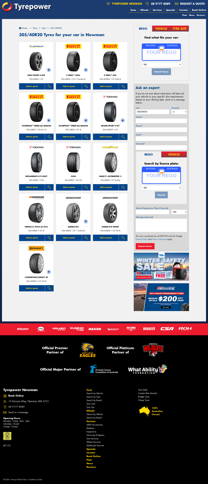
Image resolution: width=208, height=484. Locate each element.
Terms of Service (159, 239)
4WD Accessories (94, 424)
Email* (139, 134)
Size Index (143, 389)
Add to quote (32, 86)
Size (138, 108)
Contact (183, 10)
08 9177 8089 (160, 3)
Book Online (199, 10)
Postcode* (140, 143)
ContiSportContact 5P (36, 277)
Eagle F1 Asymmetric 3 (110, 176)
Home (23, 28)
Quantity (175, 108)
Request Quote (145, 246)
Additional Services (95, 445)
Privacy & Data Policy (19, 479)
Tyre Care (90, 403)
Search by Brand (94, 400)
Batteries (90, 428)
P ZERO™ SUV (110, 75)
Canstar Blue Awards (147, 393)
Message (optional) (144, 217)
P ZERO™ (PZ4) (73, 75)
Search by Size (93, 396)
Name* (139, 117)
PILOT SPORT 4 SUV (36, 75)
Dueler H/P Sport (110, 227)
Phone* (139, 126)
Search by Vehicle (94, 393)
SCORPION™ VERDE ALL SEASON (36, 126)
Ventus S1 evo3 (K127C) (36, 227)
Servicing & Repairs (95, 435)
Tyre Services (92, 438)
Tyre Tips (90, 407)
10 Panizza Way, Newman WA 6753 (28, 401)
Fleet (184, 15)
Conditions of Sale (35, 479)
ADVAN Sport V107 (110, 126)
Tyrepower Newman (124, 3)
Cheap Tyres (143, 400)
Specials (170, 10)
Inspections (91, 431)
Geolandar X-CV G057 (36, 176)
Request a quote (190, 3)
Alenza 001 (73, 227)
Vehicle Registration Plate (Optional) (152, 208)
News (192, 15)
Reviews (201, 15)
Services (157, 10)
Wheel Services (93, 442)
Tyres (133, 10)
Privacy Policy (142, 239)
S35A (73, 176)
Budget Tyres (144, 396)
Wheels (144, 10)
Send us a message (18, 412)
